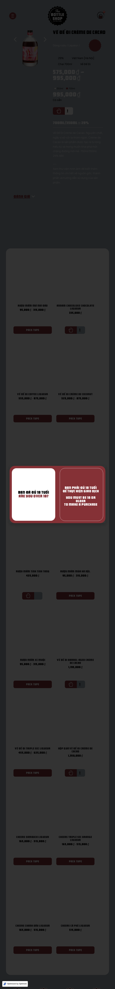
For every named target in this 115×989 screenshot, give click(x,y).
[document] (57, 494)
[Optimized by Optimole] (15, 984)
